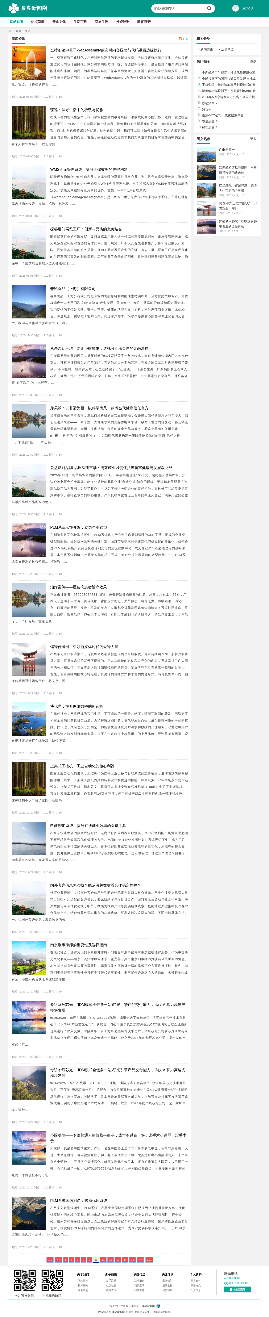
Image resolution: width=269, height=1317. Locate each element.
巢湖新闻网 (34, 8)
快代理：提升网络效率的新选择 (76, 706)
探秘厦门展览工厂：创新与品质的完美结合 (86, 229)
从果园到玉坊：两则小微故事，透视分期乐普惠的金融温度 (99, 348)
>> (140, 1259)
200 (149, 1259)
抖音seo (207, 109)
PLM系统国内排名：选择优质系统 (78, 1201)
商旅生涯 (101, 22)
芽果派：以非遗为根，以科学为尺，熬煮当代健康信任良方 (99, 408)
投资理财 (122, 22)
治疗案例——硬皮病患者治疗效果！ (80, 587)
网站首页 (16, 22)
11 (103, 1259)
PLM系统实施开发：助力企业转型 (78, 527)
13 (117, 1259)
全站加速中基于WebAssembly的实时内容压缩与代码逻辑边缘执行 (105, 50)
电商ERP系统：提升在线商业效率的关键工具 (88, 826)
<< (58, 1259)
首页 (10, 31)
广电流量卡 (227, 149)
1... (50, 1259)
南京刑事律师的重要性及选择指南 (78, 945)
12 (110, 1259)
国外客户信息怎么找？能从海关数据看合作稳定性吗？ (95, 885)
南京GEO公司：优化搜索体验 (223, 115)
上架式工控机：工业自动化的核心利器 (82, 766)
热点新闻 (38, 22)
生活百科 (80, 22)
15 (132, 1259)
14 (125, 1259)
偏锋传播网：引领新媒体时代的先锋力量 (84, 647)
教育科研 (144, 22)
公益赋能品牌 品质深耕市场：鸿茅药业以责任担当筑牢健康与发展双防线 (111, 468)
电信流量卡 (210, 121)
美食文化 (59, 22)
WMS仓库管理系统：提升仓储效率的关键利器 (89, 169)
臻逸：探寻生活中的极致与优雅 (76, 110)
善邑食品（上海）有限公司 (73, 289)
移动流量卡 (210, 103)
